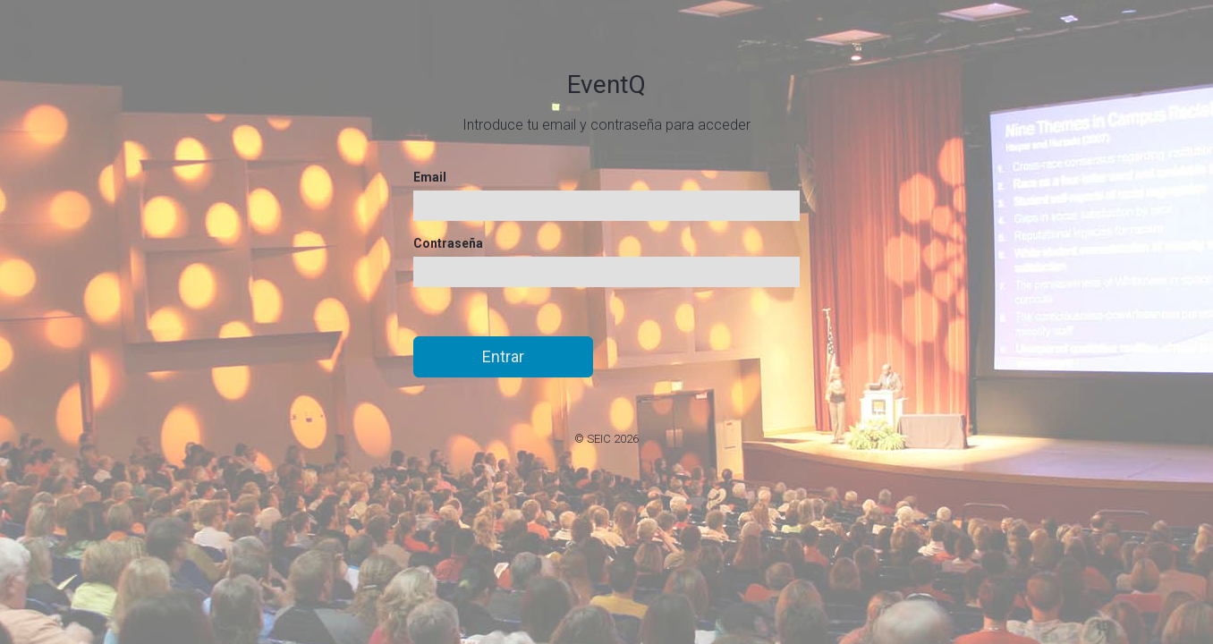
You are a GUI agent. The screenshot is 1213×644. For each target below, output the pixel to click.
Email (429, 177)
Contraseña (448, 243)
